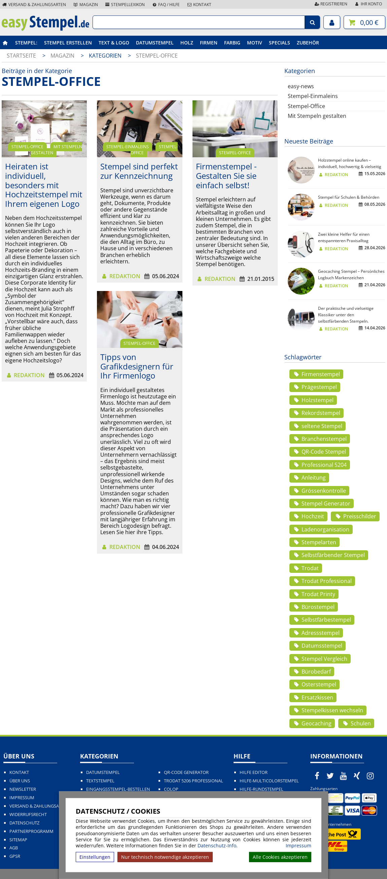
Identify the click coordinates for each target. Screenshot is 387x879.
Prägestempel (315, 387)
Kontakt (198, 4)
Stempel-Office (157, 55)
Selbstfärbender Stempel (329, 555)
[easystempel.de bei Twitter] (330, 775)
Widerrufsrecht (28, 814)
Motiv (254, 42)
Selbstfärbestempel (322, 619)
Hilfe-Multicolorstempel (269, 780)
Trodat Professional (322, 581)
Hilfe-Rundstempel (261, 789)
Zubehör (308, 42)
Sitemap (18, 839)
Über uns (19, 780)
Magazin (85, 4)
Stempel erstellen (68, 42)
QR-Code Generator (186, 772)
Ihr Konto (368, 4)
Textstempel (100, 780)
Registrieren (330, 4)
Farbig (232, 42)
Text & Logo (114, 42)
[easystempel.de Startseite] (45, 29)
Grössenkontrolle (319, 490)
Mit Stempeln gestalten (56, 150)
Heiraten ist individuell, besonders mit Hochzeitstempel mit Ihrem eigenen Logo (43, 185)
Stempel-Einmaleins (127, 147)
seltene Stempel (317, 426)
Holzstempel (313, 400)
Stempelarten (314, 542)
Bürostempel (314, 607)
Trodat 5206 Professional (193, 780)
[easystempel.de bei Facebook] (317, 775)
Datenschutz (24, 822)
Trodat (306, 568)
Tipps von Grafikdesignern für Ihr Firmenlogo (136, 366)
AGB (13, 847)
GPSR (14, 856)
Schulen (356, 723)
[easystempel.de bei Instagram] (370, 775)
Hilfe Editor (254, 772)
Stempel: (26, 42)
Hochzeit (308, 516)
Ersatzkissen (313, 697)
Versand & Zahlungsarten (34, 4)
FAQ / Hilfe (165, 4)
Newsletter (22, 789)
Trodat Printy (314, 594)
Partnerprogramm (31, 831)
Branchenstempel (320, 439)
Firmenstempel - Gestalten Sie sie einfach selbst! (226, 175)
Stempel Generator (321, 503)
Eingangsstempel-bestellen (118, 789)
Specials (279, 42)
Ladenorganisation (321, 529)
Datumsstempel (317, 645)
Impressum (298, 846)
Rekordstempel (316, 413)
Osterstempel (314, 684)
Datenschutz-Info (217, 845)
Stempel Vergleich (320, 658)
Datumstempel (155, 42)
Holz (186, 42)
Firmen (208, 42)
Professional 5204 (320, 464)
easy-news (301, 86)
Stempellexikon (125, 4)
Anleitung (309, 477)
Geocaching (312, 723)
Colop (171, 789)
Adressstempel (316, 633)
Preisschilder (355, 516)
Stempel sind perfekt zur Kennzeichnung (139, 171)
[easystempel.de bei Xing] (357, 775)
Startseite (21, 55)
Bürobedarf (312, 671)
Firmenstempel (316, 374)
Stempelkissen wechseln (328, 710)
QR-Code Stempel (319, 451)
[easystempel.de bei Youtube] (343, 775)
